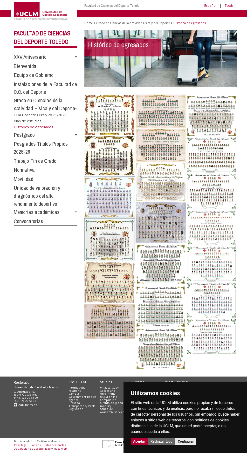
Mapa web (60, 448)
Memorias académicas (37, 212)
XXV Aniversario (30, 57)
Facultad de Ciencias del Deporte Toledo (111, 5)
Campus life (108, 400)
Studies (106, 382)
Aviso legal (20, 445)
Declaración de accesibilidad (32, 448)
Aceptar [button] (139, 441)
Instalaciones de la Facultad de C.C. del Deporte (45, 88)
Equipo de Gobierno (34, 75)
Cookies (35, 445)
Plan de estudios (27, 120)
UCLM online (108, 396)
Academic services (113, 412)
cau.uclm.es (25, 405)
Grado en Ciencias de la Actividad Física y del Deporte (133, 23)
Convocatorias (28, 221)
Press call (75, 403)
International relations (77, 389)
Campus (74, 393)
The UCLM (77, 382)
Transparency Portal (82, 406)
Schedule (106, 409)
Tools (229, 5)
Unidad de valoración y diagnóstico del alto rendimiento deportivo (37, 195)
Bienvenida (25, 66)
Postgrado (24, 134)
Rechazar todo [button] (161, 441)
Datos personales (55, 445)
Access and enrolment (107, 392)
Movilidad (23, 179)
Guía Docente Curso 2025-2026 (40, 114)
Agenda (74, 400)
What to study (109, 387)
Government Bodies (82, 396)
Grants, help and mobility (111, 404)
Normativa (24, 169)
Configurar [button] (186, 441)
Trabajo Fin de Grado (35, 161)
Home (88, 23)
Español (210, 5)
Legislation (76, 409)
